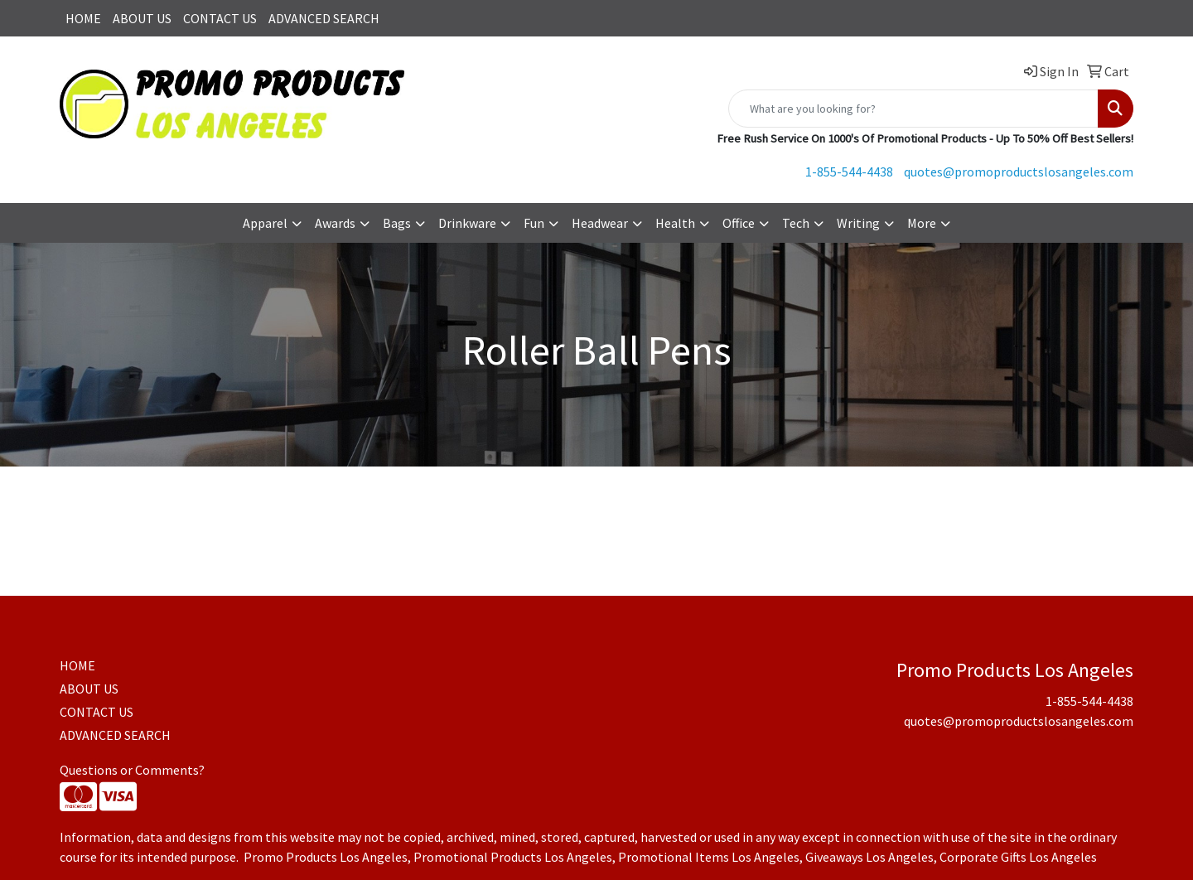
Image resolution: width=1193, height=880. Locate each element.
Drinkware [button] (467, 223)
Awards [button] (335, 223)
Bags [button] (397, 223)
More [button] (921, 223)
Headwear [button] (600, 223)
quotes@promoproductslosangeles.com (1018, 171)
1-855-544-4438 (849, 171)
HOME (83, 18)
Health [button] (675, 223)
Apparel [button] (265, 223)
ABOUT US (142, 18)
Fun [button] (534, 223)
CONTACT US (220, 18)
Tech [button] (795, 223)
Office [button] (738, 223)
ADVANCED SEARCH (323, 18)
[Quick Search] (913, 108)
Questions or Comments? (132, 770)
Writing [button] (858, 223)
